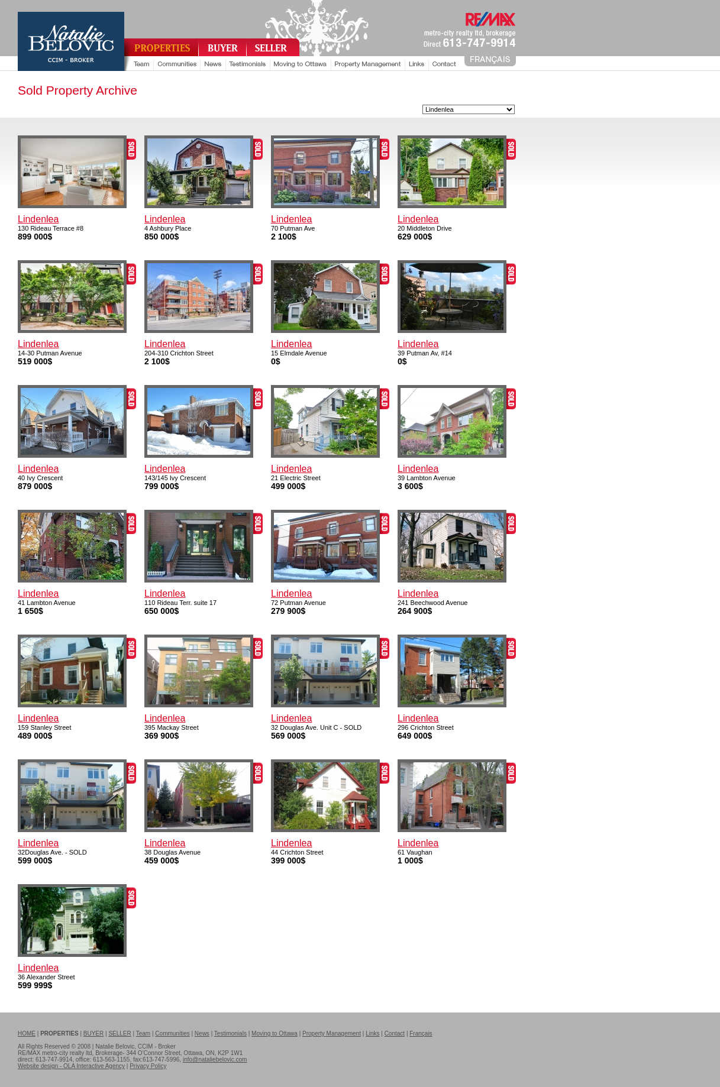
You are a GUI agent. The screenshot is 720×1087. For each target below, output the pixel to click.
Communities (172, 1033)
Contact (395, 1033)
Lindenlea (38, 219)
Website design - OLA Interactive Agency (71, 1066)
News (202, 1033)
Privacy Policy (148, 1066)
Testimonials (230, 1033)
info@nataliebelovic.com (215, 1059)
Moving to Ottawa (274, 1033)
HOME (26, 1033)
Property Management (331, 1033)
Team (143, 1033)
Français (420, 1033)
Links (372, 1033)
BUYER (93, 1033)
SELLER (119, 1033)
